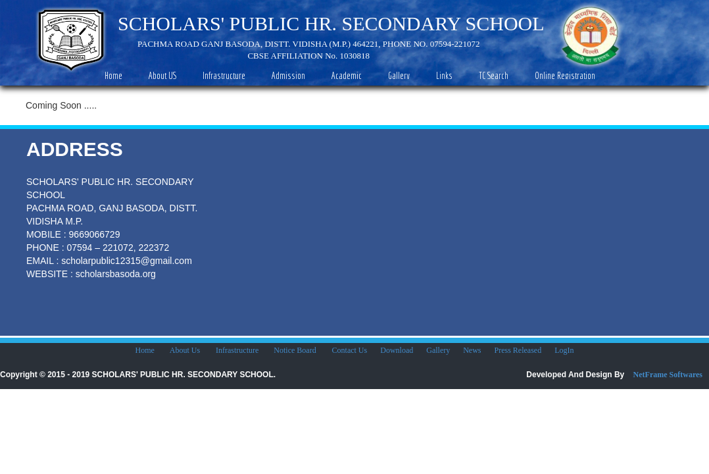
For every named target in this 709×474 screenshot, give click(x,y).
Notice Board (295, 350)
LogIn (564, 350)
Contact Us (350, 350)
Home (145, 350)
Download (396, 350)
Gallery (438, 350)
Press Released (518, 350)
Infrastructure (238, 350)
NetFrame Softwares (667, 374)
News (472, 350)
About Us (185, 350)
